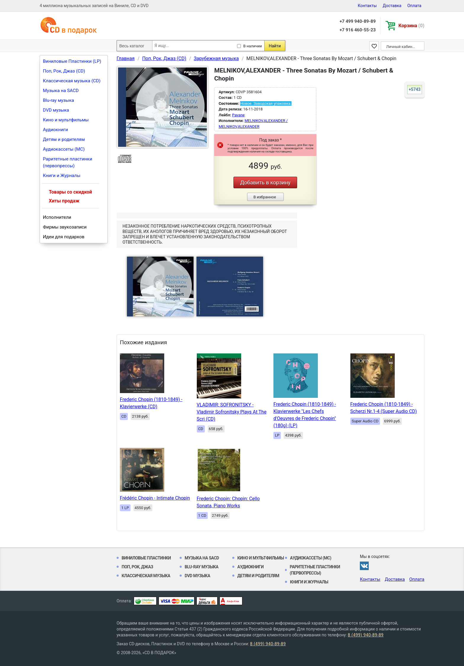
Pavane (238, 115)
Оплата (414, 5)
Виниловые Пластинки (146, 558)
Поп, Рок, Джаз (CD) (64, 71)
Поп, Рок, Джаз (137, 566)
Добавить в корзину (265, 182)
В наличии (252, 46)
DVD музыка (56, 110)
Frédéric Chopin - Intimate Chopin (155, 498)
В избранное (264, 197)
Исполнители (57, 217)
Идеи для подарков (63, 236)
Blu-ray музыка (58, 100)
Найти (275, 46)
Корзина (411, 25)
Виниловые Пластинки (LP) (72, 61)
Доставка (392, 5)
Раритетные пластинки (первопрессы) (67, 162)
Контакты (367, 5)
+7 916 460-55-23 (357, 30)
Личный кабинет (401, 46)
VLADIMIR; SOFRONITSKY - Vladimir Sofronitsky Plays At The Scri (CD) (232, 412)
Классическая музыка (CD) (72, 80)
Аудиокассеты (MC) (64, 149)
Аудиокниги (55, 129)
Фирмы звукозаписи (65, 227)
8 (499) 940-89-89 (366, 635)
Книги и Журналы (61, 175)
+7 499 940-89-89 (357, 21)
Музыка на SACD (61, 90)
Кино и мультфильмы (66, 120)
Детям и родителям (64, 139)
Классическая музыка (146, 575)
